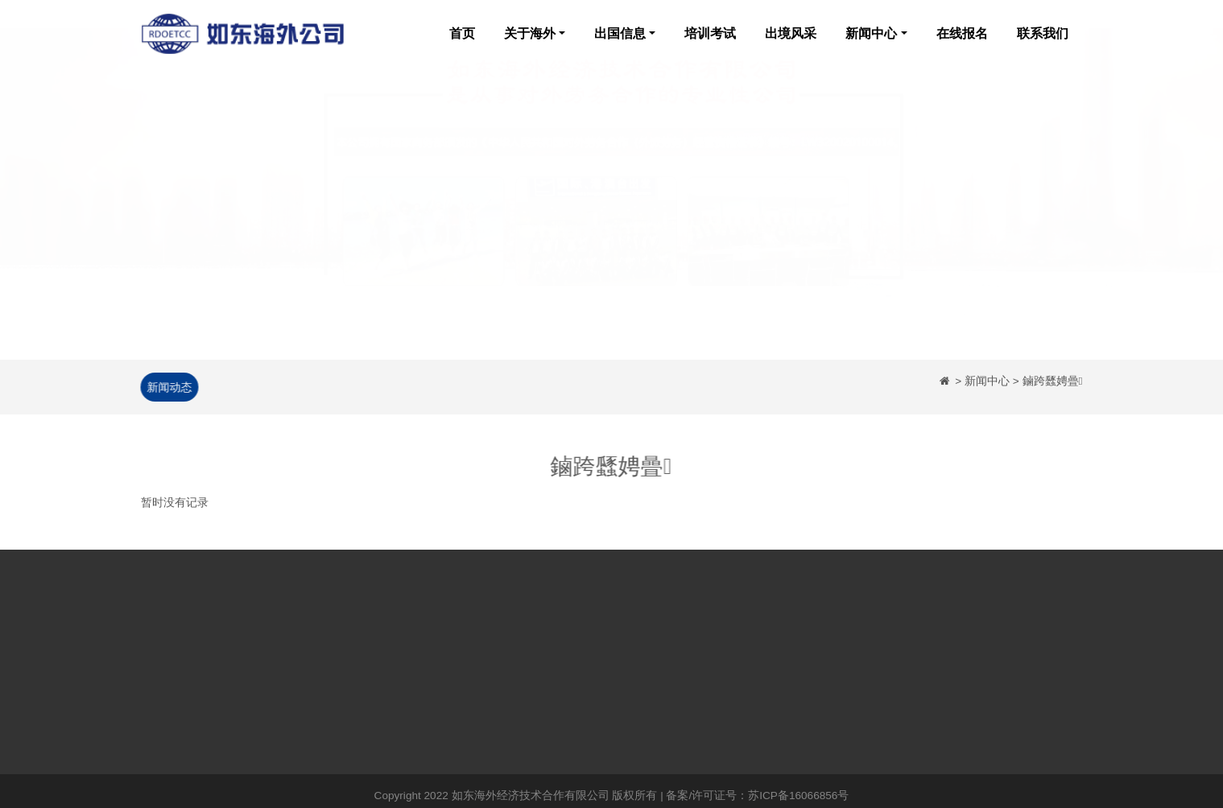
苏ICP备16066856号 (798, 801)
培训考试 (710, 33)
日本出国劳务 (362, 628)
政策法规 (445, 652)
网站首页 (163, 628)
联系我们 (1042, 33)
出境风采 (790, 33)
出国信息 (620, 33)
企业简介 (256, 628)
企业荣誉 (256, 652)
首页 (462, 33)
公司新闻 (445, 628)
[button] (92, 212)
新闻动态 (167, 387)
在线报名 (962, 33)
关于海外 (530, 33)
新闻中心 (871, 33)
